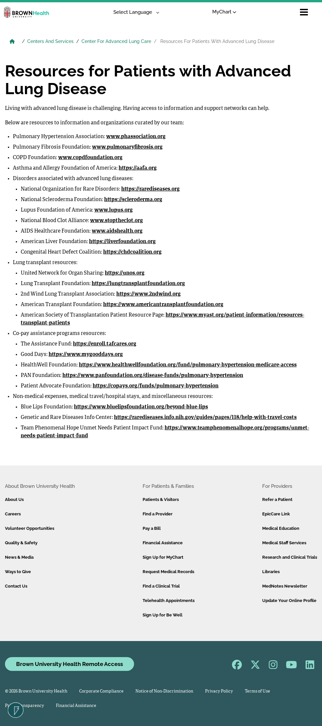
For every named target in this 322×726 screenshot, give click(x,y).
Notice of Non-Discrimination (164, 691)
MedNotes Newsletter (284, 586)
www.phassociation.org (136, 136)
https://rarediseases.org (150, 189)
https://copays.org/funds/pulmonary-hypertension (155, 386)
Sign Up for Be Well (162, 614)
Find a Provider (157, 513)
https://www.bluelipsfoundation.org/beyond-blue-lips (141, 407)
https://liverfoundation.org (122, 241)
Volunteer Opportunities (29, 528)
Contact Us (16, 586)
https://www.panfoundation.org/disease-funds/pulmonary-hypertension (152, 375)
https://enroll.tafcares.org (104, 344)
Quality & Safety (21, 542)
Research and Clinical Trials (289, 557)
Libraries (271, 571)
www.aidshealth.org (117, 231)
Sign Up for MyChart (163, 557)
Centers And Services (50, 41)
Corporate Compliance (101, 691)
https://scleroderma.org (133, 199)
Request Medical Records (168, 571)
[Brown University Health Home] (12, 42)
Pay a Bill (152, 528)
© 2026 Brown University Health (36, 691)
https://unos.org (125, 273)
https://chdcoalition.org (132, 252)
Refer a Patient (277, 499)
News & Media (19, 557)
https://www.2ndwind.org (148, 294)
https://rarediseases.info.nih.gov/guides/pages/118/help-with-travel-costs (205, 417)
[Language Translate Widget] (133, 12)
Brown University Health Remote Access (69, 664)
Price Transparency (24, 706)
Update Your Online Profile (289, 600)
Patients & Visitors (161, 499)
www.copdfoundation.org (90, 157)
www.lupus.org (113, 210)
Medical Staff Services (284, 542)
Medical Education (280, 528)
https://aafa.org (138, 168)
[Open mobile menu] (304, 12)
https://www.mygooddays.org (86, 354)
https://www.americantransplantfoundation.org (163, 304)
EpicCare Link (276, 513)
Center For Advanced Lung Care (116, 41)
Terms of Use (257, 691)
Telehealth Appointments (169, 600)
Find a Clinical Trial (161, 586)
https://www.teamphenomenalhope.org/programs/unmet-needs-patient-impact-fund (165, 432)
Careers (13, 513)
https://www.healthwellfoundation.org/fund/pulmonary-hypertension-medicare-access (188, 365)
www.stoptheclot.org (116, 220)
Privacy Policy (219, 691)
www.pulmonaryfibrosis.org (127, 147)
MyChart (224, 12)
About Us (14, 499)
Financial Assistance (163, 542)
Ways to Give (18, 571)
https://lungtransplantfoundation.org (138, 283)
